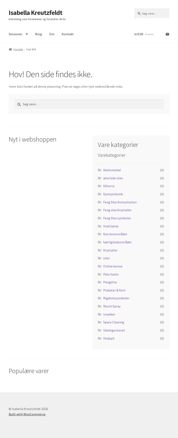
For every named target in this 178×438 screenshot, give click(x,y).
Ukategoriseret (114, 330)
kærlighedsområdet (117, 242)
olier (106, 258)
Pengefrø (110, 282)
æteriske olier (113, 178)
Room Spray (111, 306)
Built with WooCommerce (27, 414)
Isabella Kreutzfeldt (35, 12)
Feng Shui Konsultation (120, 202)
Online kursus (113, 266)
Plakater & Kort (114, 290)
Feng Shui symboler (117, 218)
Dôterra (108, 186)
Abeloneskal (112, 170)
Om (51, 34)
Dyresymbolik (113, 194)
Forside (18, 49)
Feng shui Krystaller (117, 210)
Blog (38, 34)
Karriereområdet (115, 234)
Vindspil (108, 338)
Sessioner (15, 34)
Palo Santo (111, 274)
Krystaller (110, 250)
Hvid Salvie (110, 226)
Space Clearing (113, 322)
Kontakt (68, 34)
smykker (109, 314)
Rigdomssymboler (116, 298)
